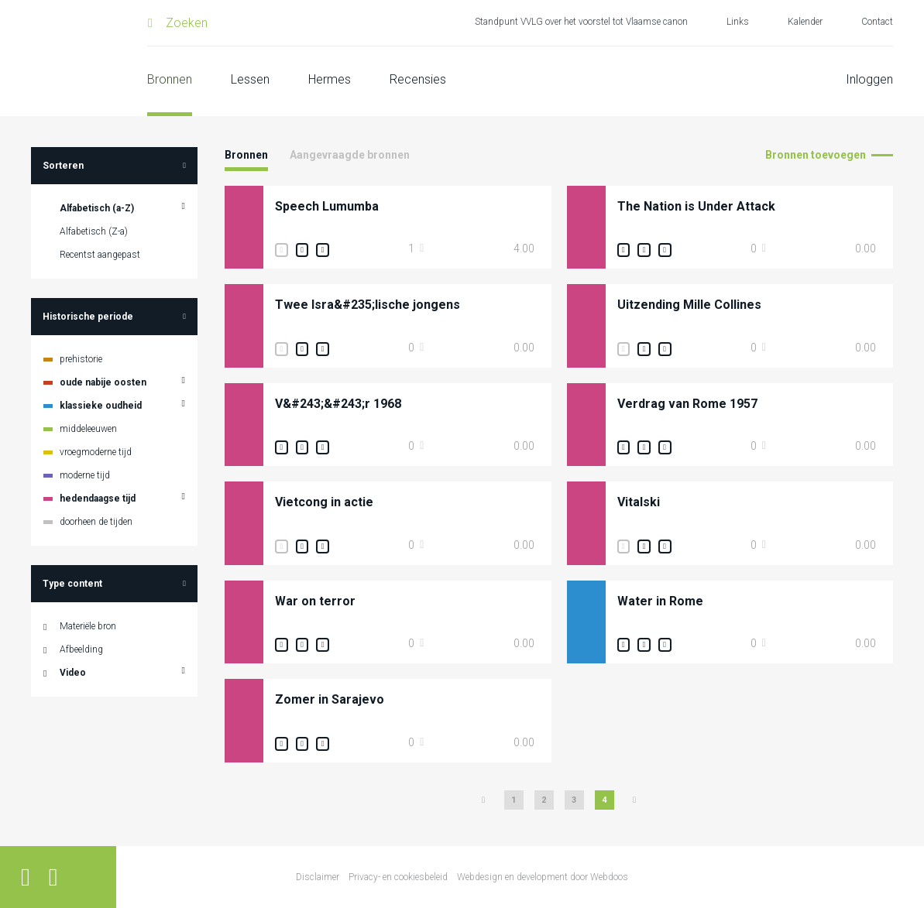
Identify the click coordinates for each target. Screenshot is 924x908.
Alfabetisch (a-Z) (97, 208)
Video (73, 672)
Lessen (250, 79)
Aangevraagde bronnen (350, 155)
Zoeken (187, 22)
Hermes (329, 79)
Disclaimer (317, 877)
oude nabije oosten (103, 382)
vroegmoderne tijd (96, 452)
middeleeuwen (88, 428)
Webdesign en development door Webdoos (542, 877)
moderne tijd (85, 475)
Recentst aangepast (100, 254)
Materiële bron (88, 626)
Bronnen (169, 79)
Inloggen (869, 79)
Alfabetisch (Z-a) (94, 231)
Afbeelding (81, 649)
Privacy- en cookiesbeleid (398, 877)
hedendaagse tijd (98, 498)
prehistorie (81, 359)
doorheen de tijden (96, 521)
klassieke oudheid (101, 405)
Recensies (418, 79)
